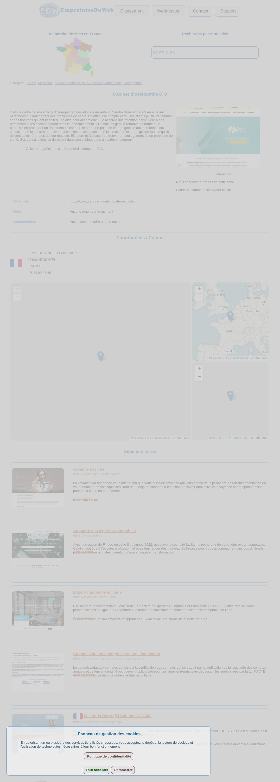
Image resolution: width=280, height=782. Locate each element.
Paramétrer (122, 770)
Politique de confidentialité (108, 756)
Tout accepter (96, 770)
